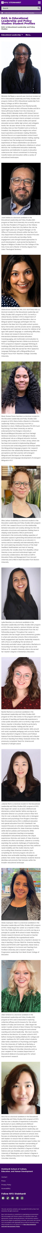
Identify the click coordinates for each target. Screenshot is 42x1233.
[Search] (21, 8)
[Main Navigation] (39, 3)
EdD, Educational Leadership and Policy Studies (19, 13)
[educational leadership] (22, 35)
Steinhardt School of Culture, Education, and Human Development (17, 1170)
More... (28, 35)
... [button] (3, 13)
